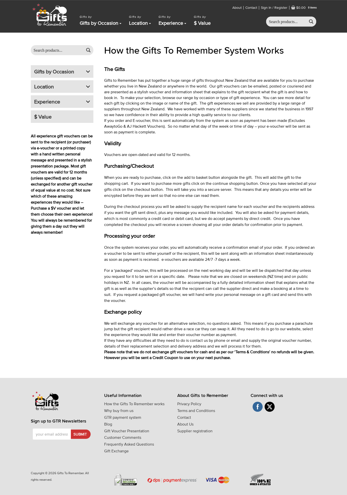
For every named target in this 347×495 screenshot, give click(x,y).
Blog (108, 424)
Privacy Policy (189, 403)
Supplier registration (195, 431)
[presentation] (61, 447)
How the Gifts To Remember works (134, 403)
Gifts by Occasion (100, 23)
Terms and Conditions (196, 410)
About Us (185, 424)
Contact (251, 8)
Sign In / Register (274, 8)
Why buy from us (118, 410)
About (237, 8)
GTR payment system (122, 417)
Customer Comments (122, 437)
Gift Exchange (116, 451)
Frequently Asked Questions (129, 444)
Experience (172, 23)
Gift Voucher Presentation (126, 431)
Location (140, 23)
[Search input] (286, 21)
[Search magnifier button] (311, 22)
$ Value (202, 23)
